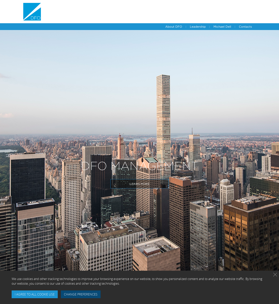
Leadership (198, 26)
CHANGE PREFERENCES (80, 294)
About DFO (173, 26)
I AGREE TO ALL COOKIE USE (35, 294)
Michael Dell (222, 26)
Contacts (245, 26)
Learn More (139, 183)
